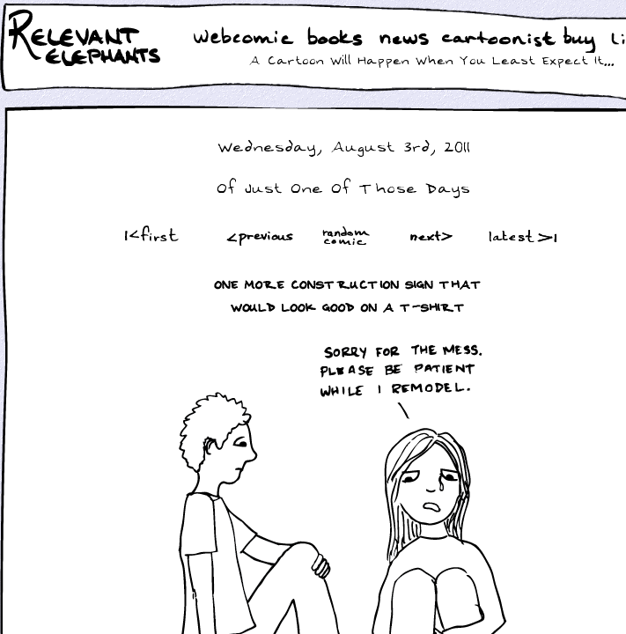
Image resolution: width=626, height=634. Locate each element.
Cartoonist (501, 39)
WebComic (248, 39)
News (404, 39)
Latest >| (518, 235)
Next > (434, 235)
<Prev (260, 235)
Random (347, 235)
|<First (150, 235)
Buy (581, 41)
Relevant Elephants (87, 61)
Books (337, 39)
